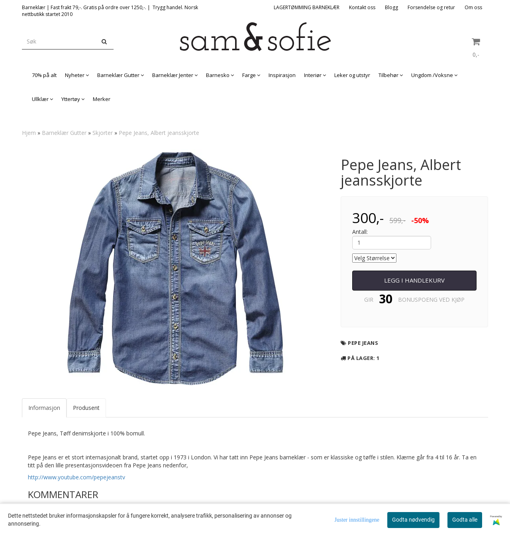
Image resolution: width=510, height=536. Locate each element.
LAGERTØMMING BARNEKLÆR (306, 7)
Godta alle (464, 519)
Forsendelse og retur (431, 7)
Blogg (391, 7)
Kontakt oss (362, 7)
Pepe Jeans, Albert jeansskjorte (159, 132)
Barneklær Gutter (64, 132)
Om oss (473, 7)
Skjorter (102, 132)
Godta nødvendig (413, 519)
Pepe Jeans (363, 342)
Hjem (29, 132)
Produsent (86, 407)
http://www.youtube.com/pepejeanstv (76, 477)
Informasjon (44, 407)
